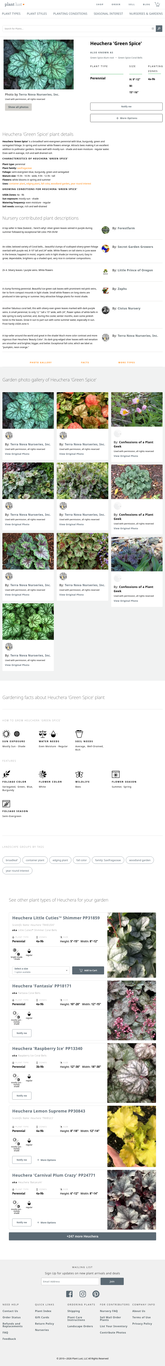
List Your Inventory (113, 1326)
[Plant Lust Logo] (14, 4)
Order (116, 4)
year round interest (81, 183)
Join (112, 1281)
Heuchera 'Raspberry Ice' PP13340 (47, 1048)
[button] (152, 28)
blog (146, 4)
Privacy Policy (142, 1323)
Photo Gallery (41, 362)
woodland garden (60, 183)
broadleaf (11, 860)
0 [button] (157, 3)
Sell (132, 4)
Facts (85, 362)
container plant (17, 183)
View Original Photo (17, 453)
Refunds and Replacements (13, 1325)
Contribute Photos (113, 1332)
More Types (126, 362)
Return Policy (44, 1323)
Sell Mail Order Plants (110, 1319)
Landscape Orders (80, 1326)
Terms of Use (141, 1317)
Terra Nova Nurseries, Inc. (30, 444)
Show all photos (18, 107)
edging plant (33, 183)
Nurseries (42, 1330)
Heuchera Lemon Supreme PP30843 (48, 1111)
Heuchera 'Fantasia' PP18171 (42, 986)
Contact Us (10, 1311)
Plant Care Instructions (76, 1319)
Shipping (74, 1311)
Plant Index (43, 1311)
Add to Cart (88, 970)
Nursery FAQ (109, 1311)
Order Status (12, 1317)
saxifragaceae (24, 168)
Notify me (126, 106)
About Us (139, 1311)
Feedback (9, 1339)
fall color (45, 183)
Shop (100, 4)
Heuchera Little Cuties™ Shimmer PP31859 (56, 917)
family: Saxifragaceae (108, 860)
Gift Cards (42, 1317)
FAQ (5, 1332)
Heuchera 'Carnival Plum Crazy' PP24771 (53, 1175)
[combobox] (41, 970)
